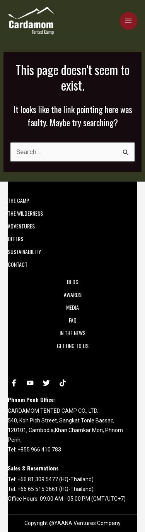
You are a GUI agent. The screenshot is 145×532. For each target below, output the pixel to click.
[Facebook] (14, 383)
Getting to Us (73, 346)
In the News (72, 333)
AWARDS (73, 294)
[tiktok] (62, 383)
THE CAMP (18, 200)
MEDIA (72, 307)
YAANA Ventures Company (87, 523)
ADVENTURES (21, 226)
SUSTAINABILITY (24, 251)
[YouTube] (30, 383)
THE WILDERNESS (25, 213)
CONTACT (17, 264)
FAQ (73, 320)
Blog (72, 282)
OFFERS (15, 239)
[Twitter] (46, 383)
